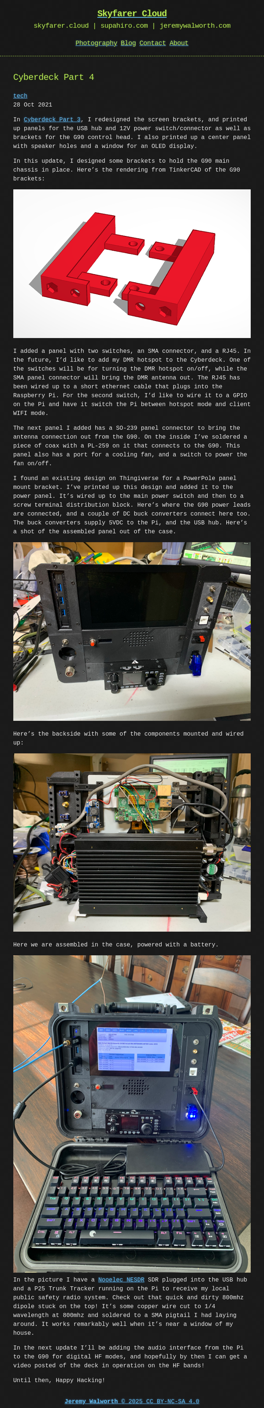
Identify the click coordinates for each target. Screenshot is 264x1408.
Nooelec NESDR (121, 1277)
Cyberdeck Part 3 (52, 120)
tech (20, 96)
